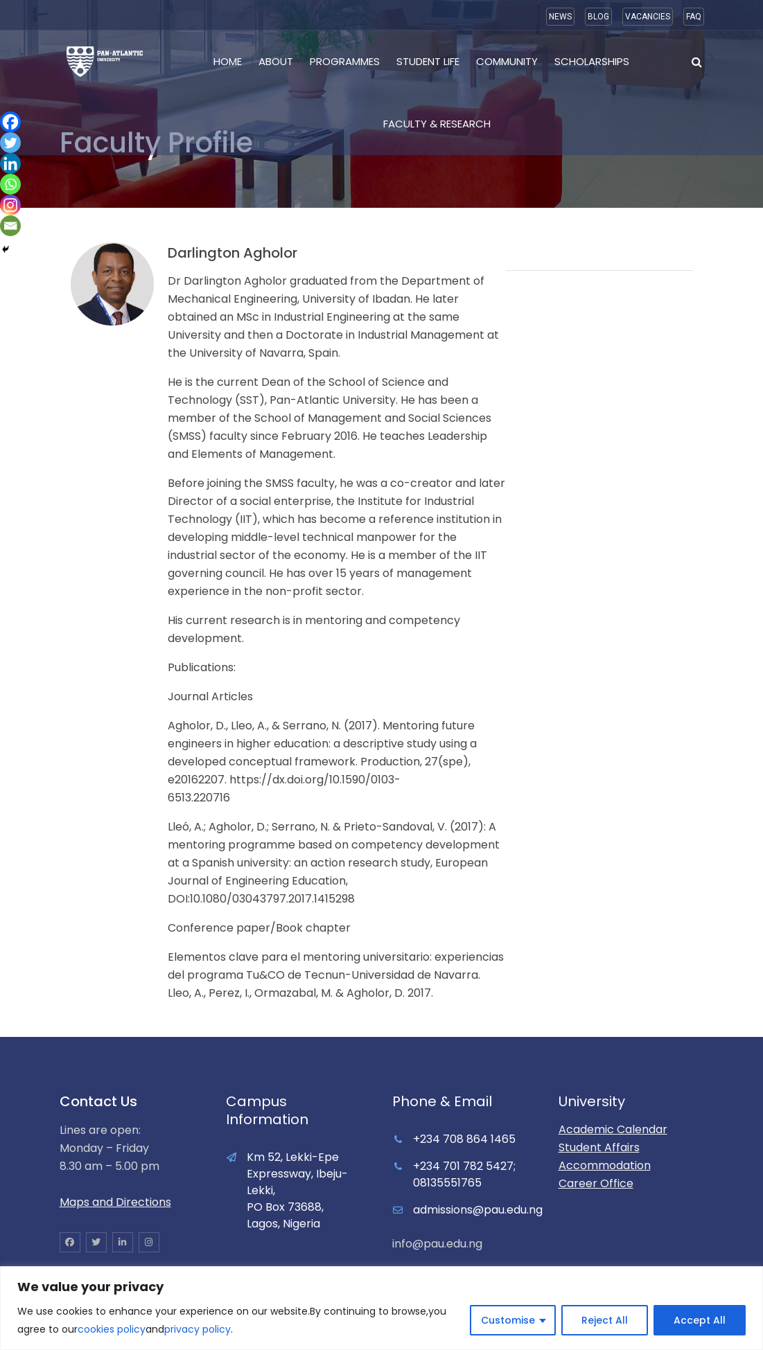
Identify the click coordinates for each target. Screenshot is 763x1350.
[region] (381, 1308)
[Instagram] (10, 205)
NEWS (560, 16)
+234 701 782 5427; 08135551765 (464, 1174)
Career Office (596, 1183)
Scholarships (591, 61)
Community (507, 61)
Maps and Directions (115, 1202)
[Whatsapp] (10, 184)
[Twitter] (10, 142)
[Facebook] (10, 122)
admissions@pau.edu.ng (478, 1210)
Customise (508, 1320)
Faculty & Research (437, 123)
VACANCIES (647, 16)
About (275, 61)
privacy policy (197, 1329)
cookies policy (112, 1329)
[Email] (10, 225)
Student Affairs (599, 1147)
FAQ (693, 16)
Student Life (427, 61)
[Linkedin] (10, 163)
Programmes (345, 61)
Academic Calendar (613, 1129)
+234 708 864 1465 (464, 1139)
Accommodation (605, 1165)
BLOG (598, 16)
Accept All (700, 1320)
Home (227, 61)
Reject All (604, 1320)
